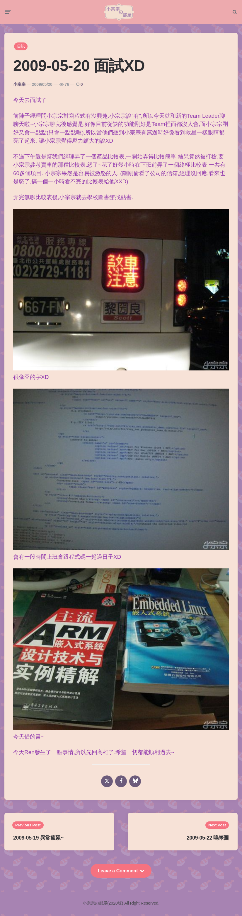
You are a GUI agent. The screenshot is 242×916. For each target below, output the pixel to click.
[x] (107, 783)
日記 (21, 49)
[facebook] (121, 783)
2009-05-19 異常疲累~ (38, 840)
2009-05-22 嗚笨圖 (208, 840)
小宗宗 (19, 86)
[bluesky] (135, 783)
